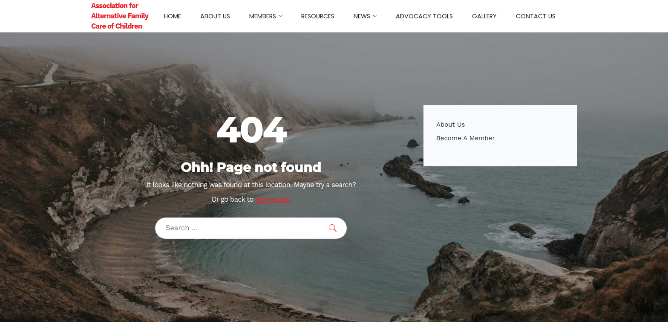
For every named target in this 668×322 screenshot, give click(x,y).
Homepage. (272, 199)
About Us (450, 124)
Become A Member (465, 138)
